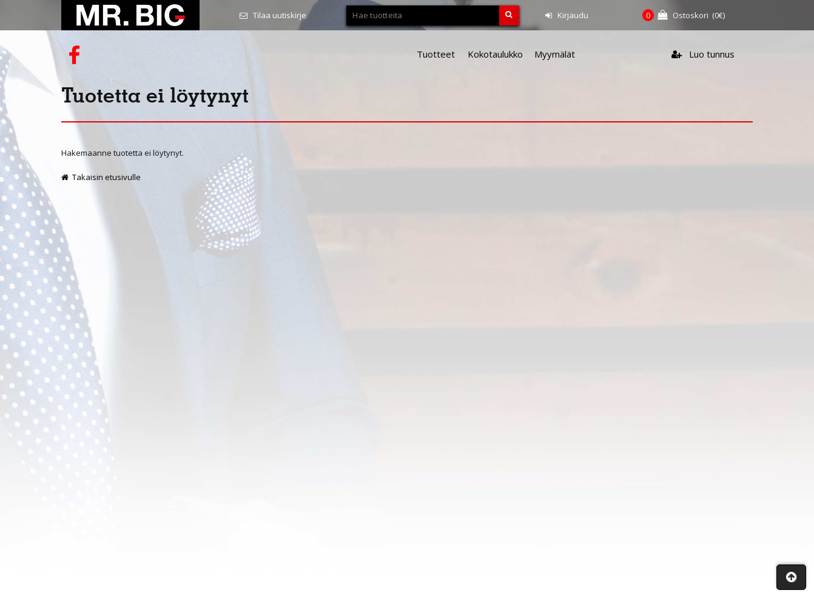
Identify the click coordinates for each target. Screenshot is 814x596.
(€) (683, 15)
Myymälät (554, 54)
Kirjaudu (566, 15)
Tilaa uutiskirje (273, 15)
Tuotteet (436, 54)
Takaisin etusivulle (101, 177)
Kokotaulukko (495, 54)
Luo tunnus (703, 54)
